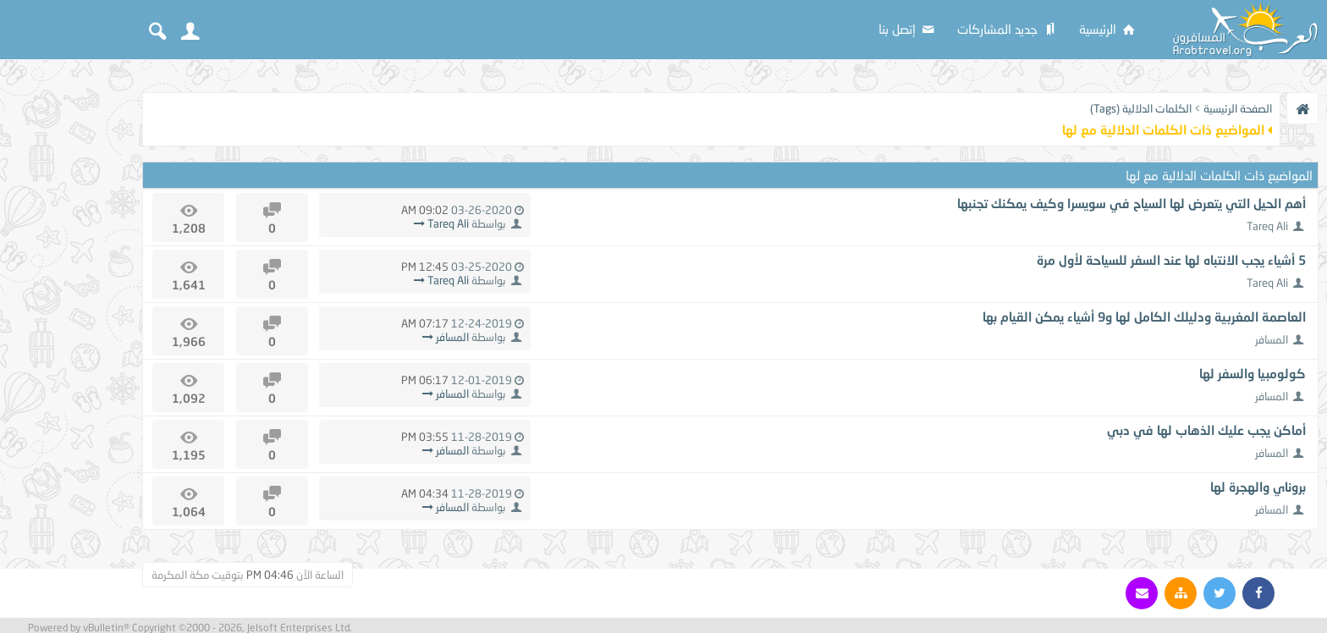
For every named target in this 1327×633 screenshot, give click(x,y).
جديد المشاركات (1008, 28)
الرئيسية (1108, 28)
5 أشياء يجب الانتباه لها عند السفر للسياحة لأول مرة (1171, 259)
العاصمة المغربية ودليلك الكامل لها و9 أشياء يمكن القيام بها (1144, 316)
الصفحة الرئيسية (1237, 108)
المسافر (1271, 339)
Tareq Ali (1267, 226)
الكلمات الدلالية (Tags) (1141, 108)
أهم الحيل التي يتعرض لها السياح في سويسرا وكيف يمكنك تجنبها (1131, 203)
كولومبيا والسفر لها (1252, 373)
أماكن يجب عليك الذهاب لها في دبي (1206, 430)
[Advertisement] (67, 323)
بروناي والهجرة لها (1258, 486)
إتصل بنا (907, 28)
